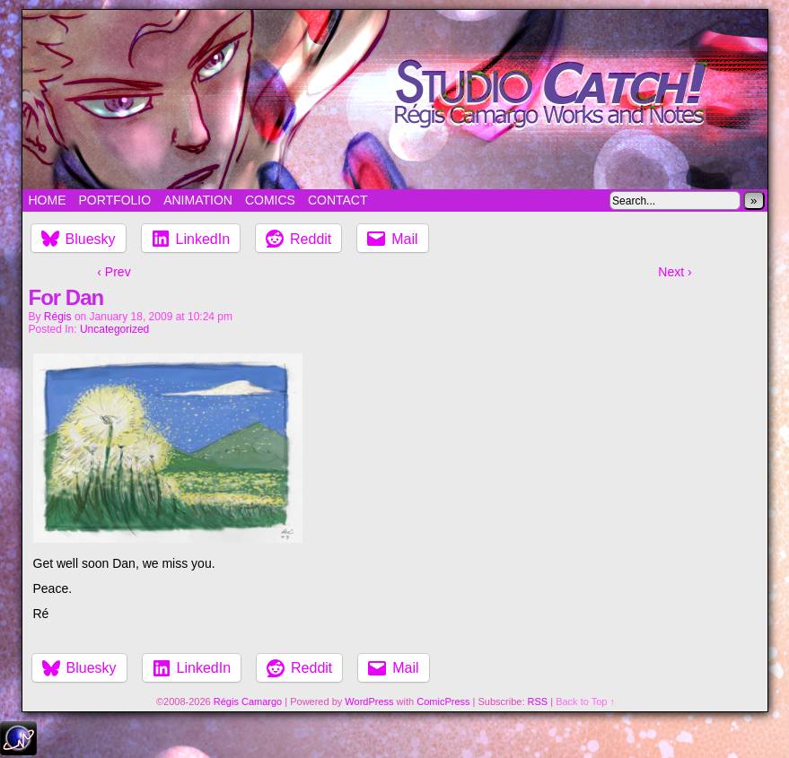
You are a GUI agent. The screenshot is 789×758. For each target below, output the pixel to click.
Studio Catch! (394, 99)
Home (47, 200)
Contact (338, 200)
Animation (197, 200)
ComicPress (442, 701)
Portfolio (115, 200)
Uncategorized (114, 329)
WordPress (369, 701)
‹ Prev (113, 272)
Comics (270, 200)
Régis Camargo (248, 701)
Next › (674, 272)
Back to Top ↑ (585, 701)
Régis (58, 316)
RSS (538, 701)
